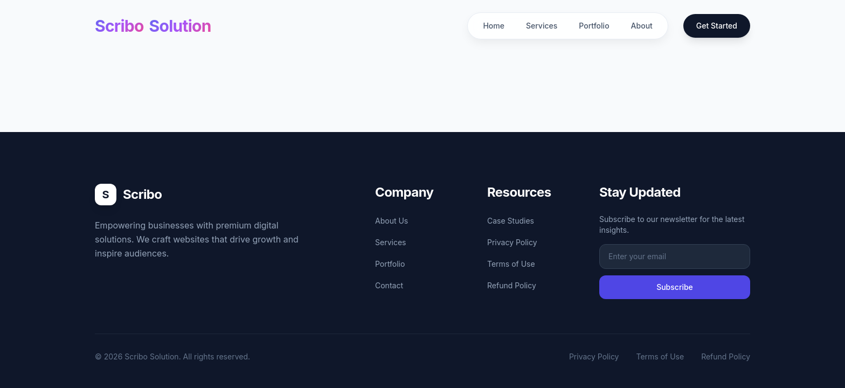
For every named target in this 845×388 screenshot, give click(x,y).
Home (493, 25)
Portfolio (594, 25)
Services (541, 25)
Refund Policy (511, 285)
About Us (391, 220)
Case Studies (510, 220)
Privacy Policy (512, 242)
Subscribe (674, 287)
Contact (389, 285)
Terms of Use (511, 263)
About (642, 25)
